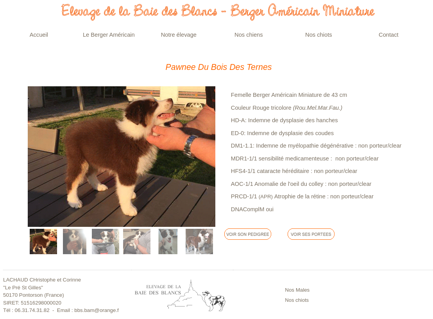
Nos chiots (297, 300)
